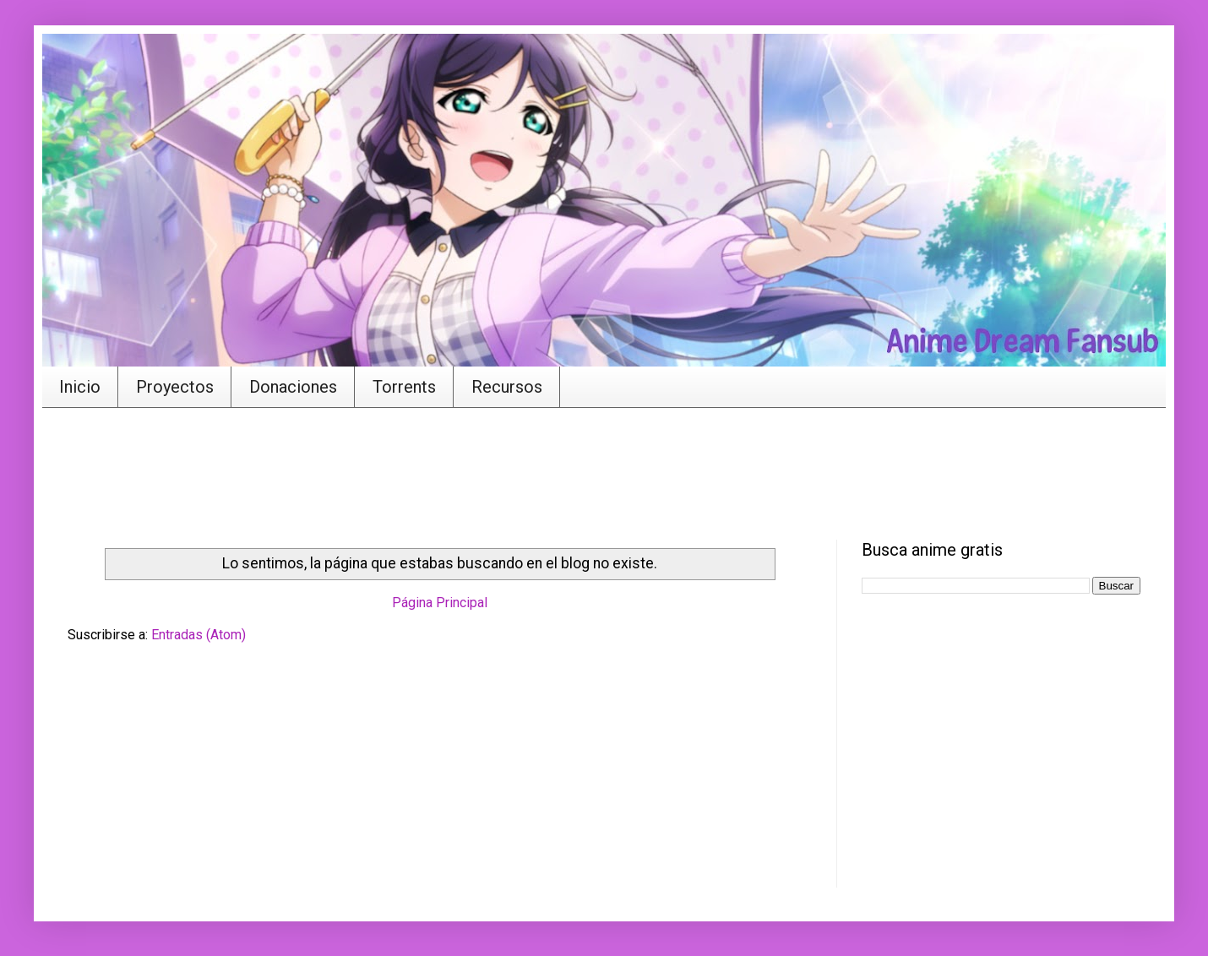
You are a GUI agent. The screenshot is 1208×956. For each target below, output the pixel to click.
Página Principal (439, 603)
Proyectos (175, 387)
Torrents (404, 387)
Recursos (506, 387)
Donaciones (293, 387)
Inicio (80, 387)
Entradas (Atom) (198, 635)
